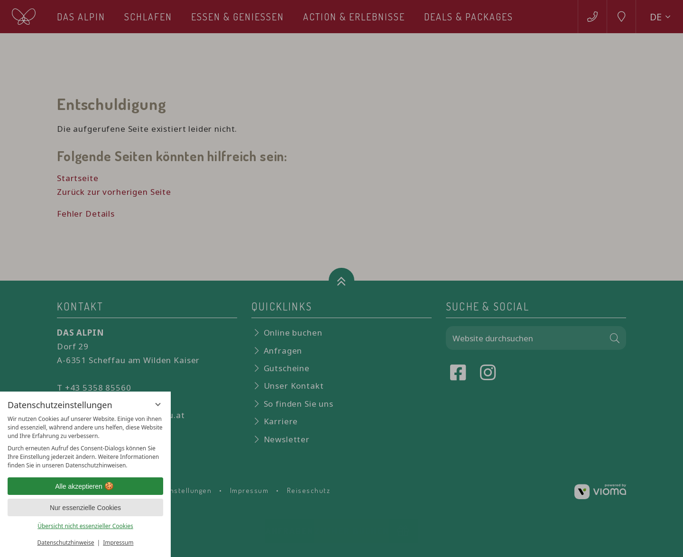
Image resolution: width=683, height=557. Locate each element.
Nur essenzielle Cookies (85, 507)
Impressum (118, 543)
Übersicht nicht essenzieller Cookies (85, 526)
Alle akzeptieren (85, 486)
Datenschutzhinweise (65, 543)
